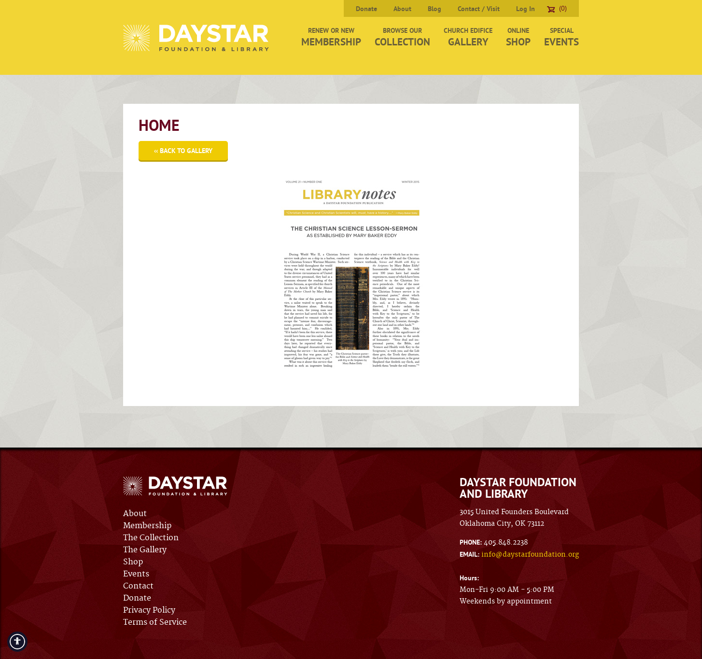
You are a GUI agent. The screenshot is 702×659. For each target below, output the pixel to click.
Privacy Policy (149, 610)
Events (136, 574)
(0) (557, 8)
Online (518, 37)
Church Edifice (468, 37)
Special (561, 37)
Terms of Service (155, 622)
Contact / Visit (479, 8)
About (402, 8)
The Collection (151, 538)
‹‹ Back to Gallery (183, 150)
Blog (434, 8)
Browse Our (402, 37)
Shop (133, 562)
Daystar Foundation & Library (196, 38)
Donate (366, 8)
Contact (138, 586)
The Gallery (145, 550)
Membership (147, 526)
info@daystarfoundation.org (530, 554)
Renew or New (331, 37)
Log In (525, 8)
